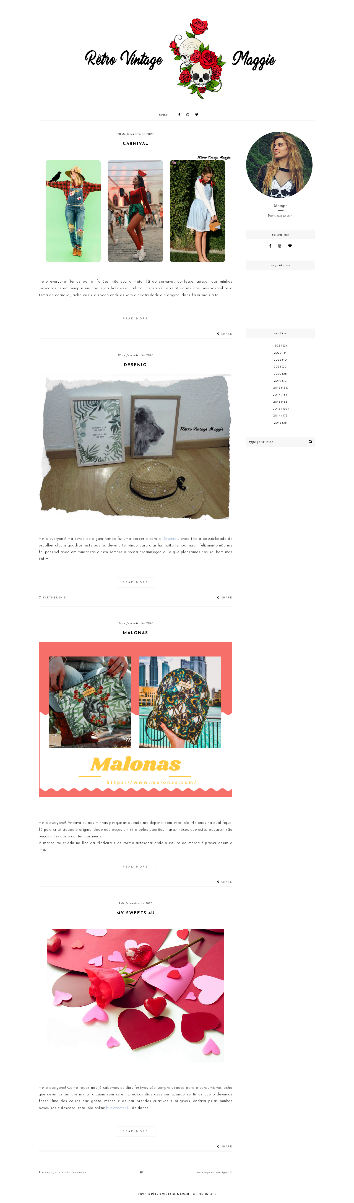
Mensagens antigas (214, 1172)
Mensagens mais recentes (63, 1172)
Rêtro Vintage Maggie (170, 1194)
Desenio (135, 365)
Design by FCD (204, 1194)
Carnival (136, 144)
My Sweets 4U (135, 913)
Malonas (135, 633)
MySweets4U (117, 1108)
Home (163, 114)
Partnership (54, 598)
